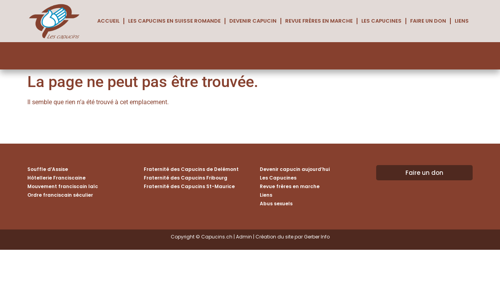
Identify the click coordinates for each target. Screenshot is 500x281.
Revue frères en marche (319, 21)
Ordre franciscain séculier (60, 195)
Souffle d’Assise (47, 169)
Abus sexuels (276, 203)
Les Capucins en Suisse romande (174, 21)
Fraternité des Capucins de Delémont (191, 169)
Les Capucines (381, 21)
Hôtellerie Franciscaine (56, 177)
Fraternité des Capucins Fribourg (185, 177)
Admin (244, 236)
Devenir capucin (253, 21)
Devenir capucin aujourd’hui (295, 169)
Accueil (108, 21)
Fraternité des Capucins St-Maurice (189, 186)
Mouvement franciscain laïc (62, 186)
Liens (462, 21)
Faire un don (428, 21)
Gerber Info (317, 236)
